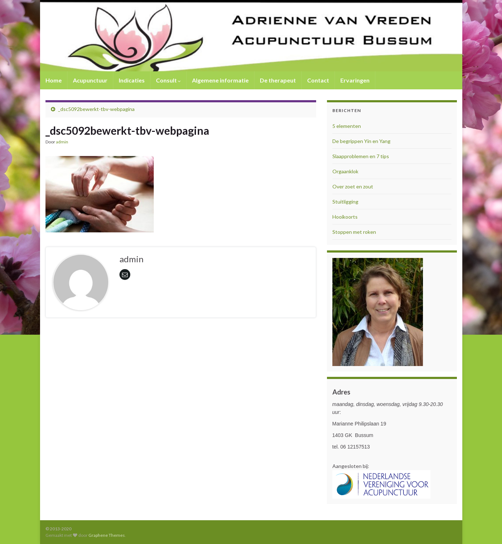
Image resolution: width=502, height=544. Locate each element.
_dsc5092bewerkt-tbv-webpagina (96, 109)
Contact (318, 80)
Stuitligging (345, 202)
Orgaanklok (345, 171)
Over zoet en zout (352, 186)
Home (53, 80)
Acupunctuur (90, 80)
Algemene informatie (220, 80)
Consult (168, 80)
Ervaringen (355, 80)
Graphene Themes (106, 535)
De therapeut (278, 80)
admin (62, 141)
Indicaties (132, 80)
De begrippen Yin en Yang (361, 141)
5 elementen (346, 126)
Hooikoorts (345, 217)
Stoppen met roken (354, 232)
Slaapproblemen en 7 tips (360, 156)
